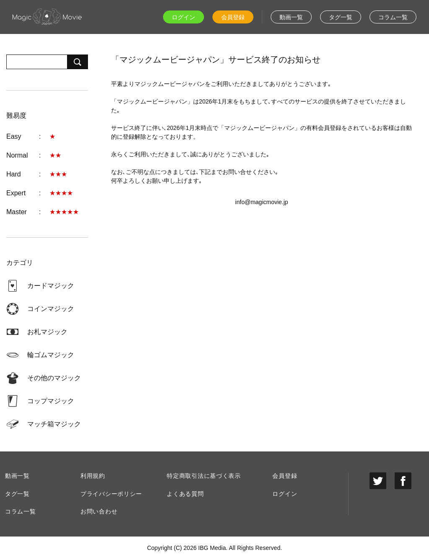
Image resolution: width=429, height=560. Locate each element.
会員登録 (233, 17)
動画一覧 (291, 17)
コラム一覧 (393, 17)
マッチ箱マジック (54, 424)
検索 (77, 61)
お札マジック (47, 331)
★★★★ (61, 193)
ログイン (183, 17)
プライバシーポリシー (111, 493)
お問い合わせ (98, 511)
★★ (55, 155)
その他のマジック (54, 377)
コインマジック (50, 308)
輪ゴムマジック (50, 354)
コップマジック (50, 400)
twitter (378, 480)
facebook (403, 480)
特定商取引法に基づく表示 (203, 475)
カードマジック (50, 285)
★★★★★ (64, 211)
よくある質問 (185, 493)
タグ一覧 (340, 17)
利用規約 (92, 475)
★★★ (58, 174)
